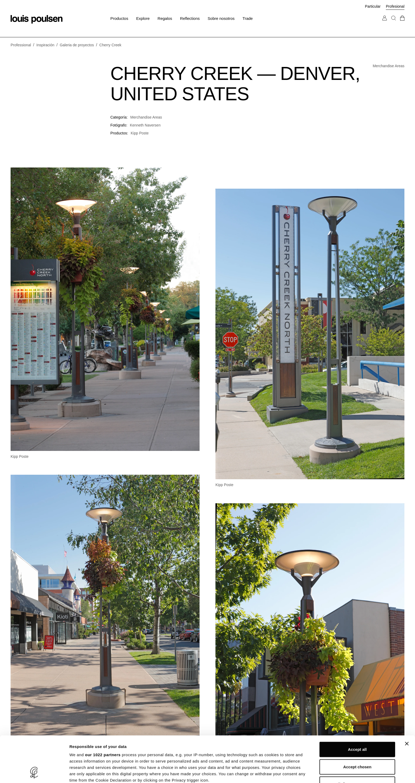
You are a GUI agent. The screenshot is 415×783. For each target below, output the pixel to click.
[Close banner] (407, 701)
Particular (373, 6)
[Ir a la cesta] (402, 23)
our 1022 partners (102, 711)
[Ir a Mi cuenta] (384, 23)
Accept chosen (357, 723)
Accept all (357, 706)
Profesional (395, 6)
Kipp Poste (140, 133)
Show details (277, 772)
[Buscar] (393, 23)
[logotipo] (36, 19)
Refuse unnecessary (357, 741)
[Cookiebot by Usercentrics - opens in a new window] (34, 773)
